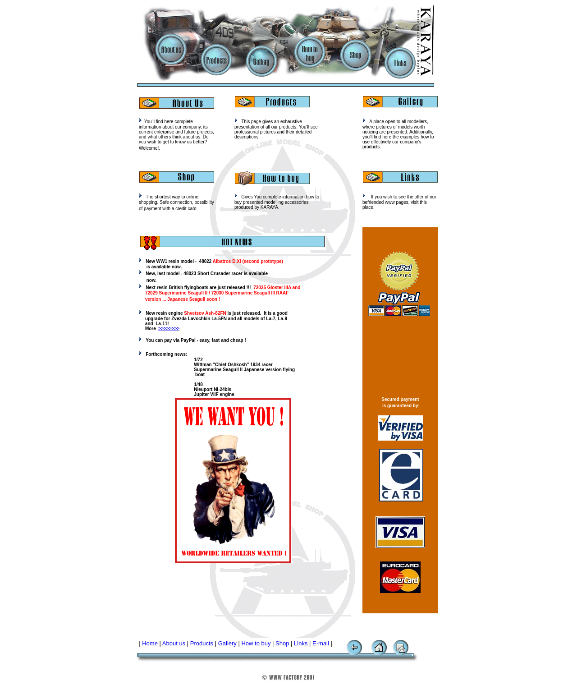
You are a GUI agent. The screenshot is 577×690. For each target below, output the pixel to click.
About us (173, 643)
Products (201, 643)
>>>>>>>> (168, 328)
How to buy (255, 643)
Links (300, 643)
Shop (282, 643)
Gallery (227, 643)
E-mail (320, 643)
